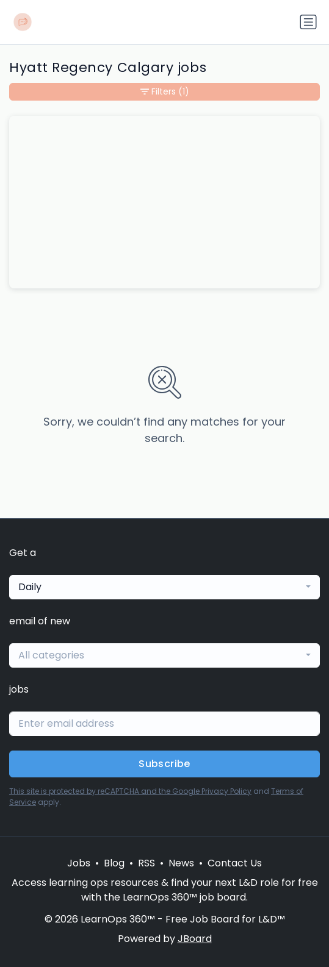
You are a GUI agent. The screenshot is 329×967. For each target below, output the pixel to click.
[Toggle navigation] (308, 22)
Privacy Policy (226, 791)
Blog (114, 863)
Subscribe (164, 764)
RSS (146, 863)
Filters (164, 91)
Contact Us (235, 863)
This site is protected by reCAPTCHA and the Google (105, 791)
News (181, 863)
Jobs (78, 863)
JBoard (195, 939)
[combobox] (164, 587)
